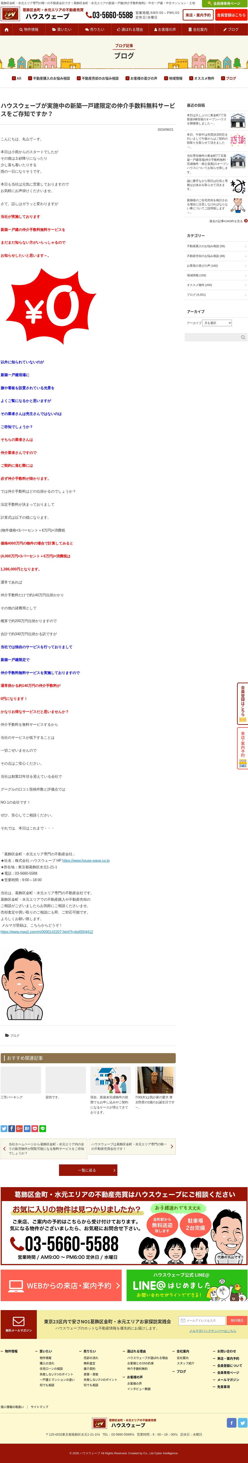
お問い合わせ (226, 1351)
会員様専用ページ (226, 3)
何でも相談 (47, 1385)
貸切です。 (53, 1097)
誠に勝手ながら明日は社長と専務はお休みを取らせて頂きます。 (207, 185)
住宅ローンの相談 (51, 1368)
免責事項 (223, 1386)
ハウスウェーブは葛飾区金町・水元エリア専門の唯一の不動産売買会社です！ (129, 1146)
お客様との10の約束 (140, 1363)
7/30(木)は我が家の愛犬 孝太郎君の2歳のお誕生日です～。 (155, 1102)
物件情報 (31, 29)
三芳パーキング (12, 1097)
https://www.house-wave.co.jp (86, 860)
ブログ (233, 29)
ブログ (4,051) (196, 294)
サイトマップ (39, 1407)
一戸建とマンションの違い (57, 1379)
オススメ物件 (204, 78)
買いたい (64, 29)
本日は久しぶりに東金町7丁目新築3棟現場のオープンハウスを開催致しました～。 (206, 119)
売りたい (97, 29)
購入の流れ (47, 1363)
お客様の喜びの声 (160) (202, 265)
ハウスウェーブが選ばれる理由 (147, 1358)
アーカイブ (194, 323)
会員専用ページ (228, 1372)
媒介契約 (89, 1368)
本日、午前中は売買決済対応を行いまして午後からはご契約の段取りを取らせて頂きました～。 (207, 141)
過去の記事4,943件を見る (226, 221)
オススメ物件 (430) (199, 285)
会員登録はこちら (231, 15)
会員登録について (229, 1365)
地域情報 (175, 78)
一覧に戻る (87, 1170)
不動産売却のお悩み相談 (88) (206, 256)
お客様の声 (167, 29)
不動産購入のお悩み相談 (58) (206, 246)
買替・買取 (91, 1374)
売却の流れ (91, 1358)
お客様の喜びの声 (143, 78)
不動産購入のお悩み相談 (51, 78)
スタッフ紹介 (185, 1363)
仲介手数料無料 (137, 1368)
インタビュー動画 (139, 1389)
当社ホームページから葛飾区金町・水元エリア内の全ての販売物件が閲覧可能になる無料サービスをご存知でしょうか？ (46, 1148)
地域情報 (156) (196, 275)
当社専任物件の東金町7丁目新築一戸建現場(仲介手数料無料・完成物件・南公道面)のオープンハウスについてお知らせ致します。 (208, 164)
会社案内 (200, 29)
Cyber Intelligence (166, 1453)
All (19, 78)
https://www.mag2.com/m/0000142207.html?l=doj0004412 (47, 932)
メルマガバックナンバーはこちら (212, 1331)
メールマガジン (228, 1379)
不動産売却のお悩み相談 (100, 78)
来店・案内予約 (198, 15)
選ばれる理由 (132, 29)
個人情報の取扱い (12, 1407)
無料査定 (89, 1363)
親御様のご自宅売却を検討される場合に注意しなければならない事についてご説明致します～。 (207, 206)
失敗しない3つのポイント (56, 1374)
